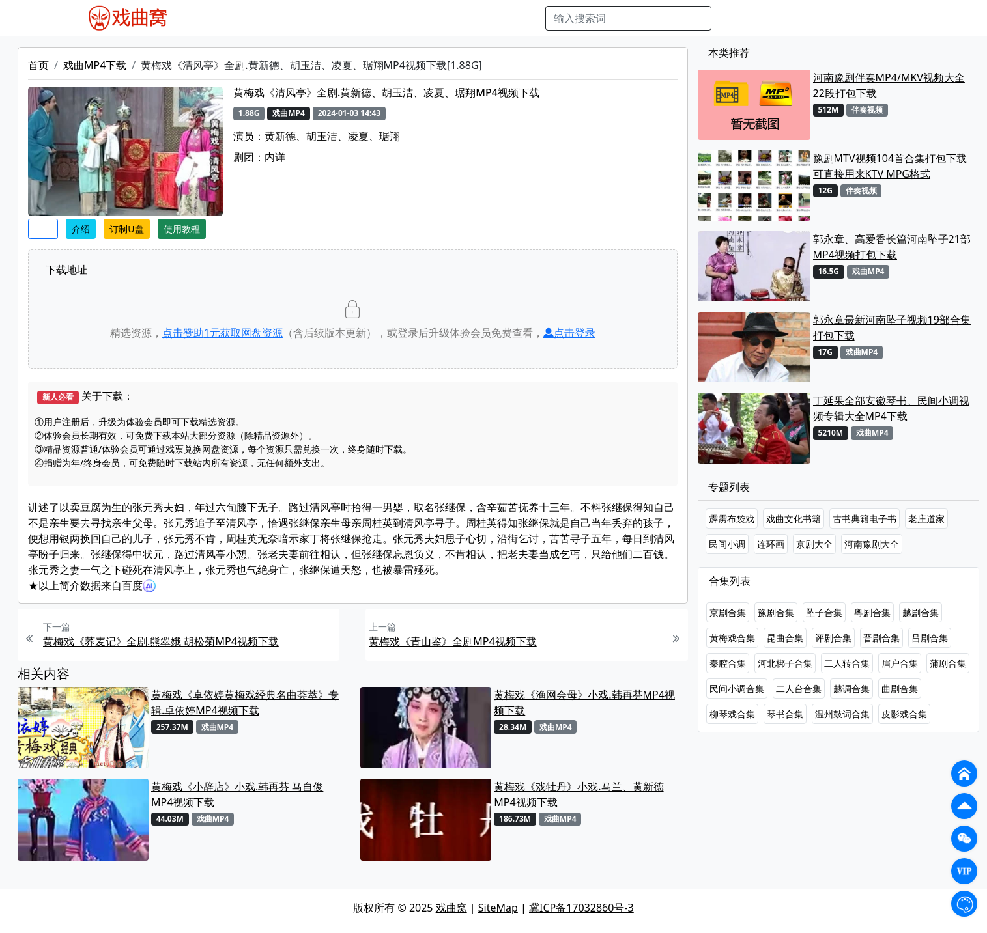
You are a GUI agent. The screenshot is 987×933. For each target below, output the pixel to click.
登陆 (908, 18)
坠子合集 (824, 612)
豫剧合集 (776, 612)
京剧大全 (814, 544)
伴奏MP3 (409, 18)
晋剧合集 (881, 638)
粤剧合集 (872, 612)
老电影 (314, 18)
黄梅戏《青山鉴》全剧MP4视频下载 (452, 641)
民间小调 (727, 544)
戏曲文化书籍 (793, 518)
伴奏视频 (460, 18)
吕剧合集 (929, 638)
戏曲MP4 (218, 18)
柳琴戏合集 (732, 714)
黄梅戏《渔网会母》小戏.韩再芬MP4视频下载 (584, 702)
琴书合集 (785, 714)
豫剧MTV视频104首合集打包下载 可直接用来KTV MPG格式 (890, 166)
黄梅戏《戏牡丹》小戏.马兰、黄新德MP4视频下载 (578, 794)
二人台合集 (799, 688)
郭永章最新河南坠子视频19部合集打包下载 (892, 327)
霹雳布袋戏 (731, 518)
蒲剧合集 (948, 663)
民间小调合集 (736, 688)
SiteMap (498, 907)
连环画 (770, 544)
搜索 (732, 18)
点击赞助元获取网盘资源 (222, 333)
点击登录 (569, 333)
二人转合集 (847, 663)
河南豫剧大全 (871, 544)
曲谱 (528, 18)
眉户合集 (899, 663)
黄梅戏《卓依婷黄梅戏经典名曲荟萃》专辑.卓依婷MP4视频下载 (245, 702)
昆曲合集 (785, 638)
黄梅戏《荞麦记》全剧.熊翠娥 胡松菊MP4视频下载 (161, 641)
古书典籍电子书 (864, 518)
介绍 (81, 229)
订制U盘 (126, 229)
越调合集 (851, 688)
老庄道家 (926, 518)
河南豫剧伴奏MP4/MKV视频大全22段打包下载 (889, 85)
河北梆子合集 (785, 663)
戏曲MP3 (269, 18)
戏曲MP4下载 (94, 65)
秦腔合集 (727, 663)
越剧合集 (920, 612)
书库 (499, 18)
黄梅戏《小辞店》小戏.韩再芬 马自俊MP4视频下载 (237, 794)
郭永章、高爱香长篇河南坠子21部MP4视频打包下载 (892, 247)
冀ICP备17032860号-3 (581, 907)
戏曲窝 (451, 907)
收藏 (43, 229)
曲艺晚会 (359, 18)
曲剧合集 (899, 688)
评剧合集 (833, 638)
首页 (38, 65)
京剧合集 (727, 612)
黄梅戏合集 (732, 638)
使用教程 (182, 229)
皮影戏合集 (904, 714)
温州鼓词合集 (842, 714)
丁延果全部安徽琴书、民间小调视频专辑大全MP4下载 (891, 408)
